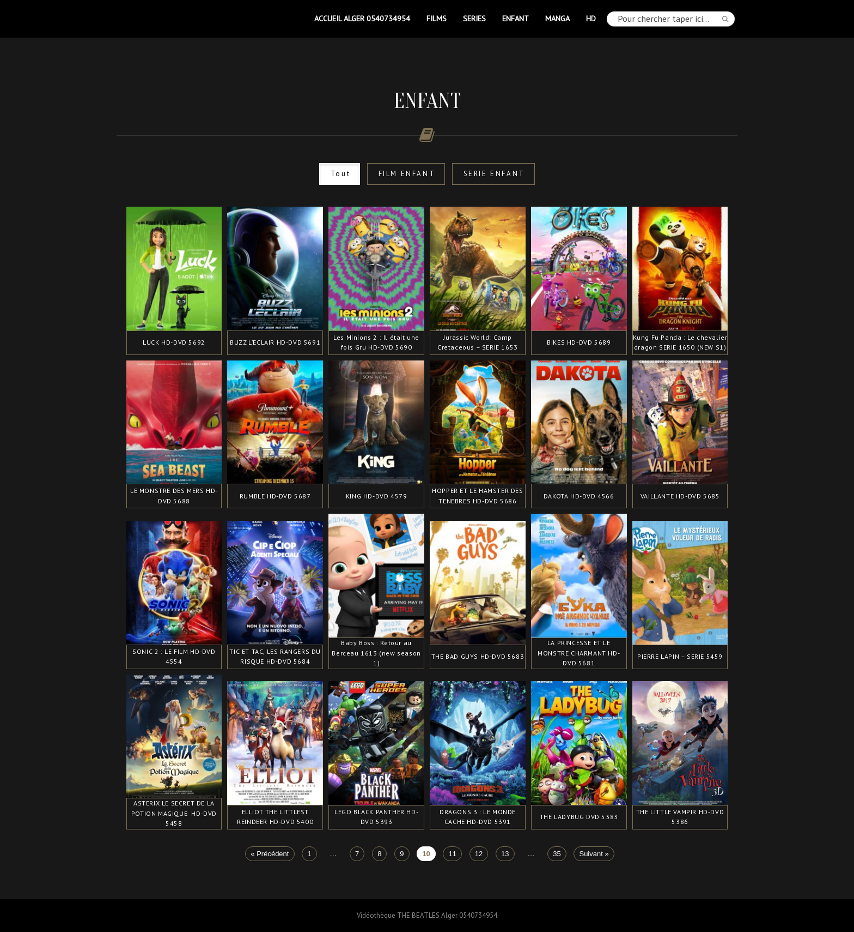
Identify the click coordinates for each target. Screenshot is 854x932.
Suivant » (593, 854)
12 (479, 854)
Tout (340, 173)
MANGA (557, 18)
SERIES (474, 18)
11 (452, 854)
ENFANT (515, 18)
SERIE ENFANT (494, 173)
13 (505, 854)
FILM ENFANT (407, 173)
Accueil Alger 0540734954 (362, 18)
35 (556, 854)
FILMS (436, 18)
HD (591, 18)
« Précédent (270, 854)
